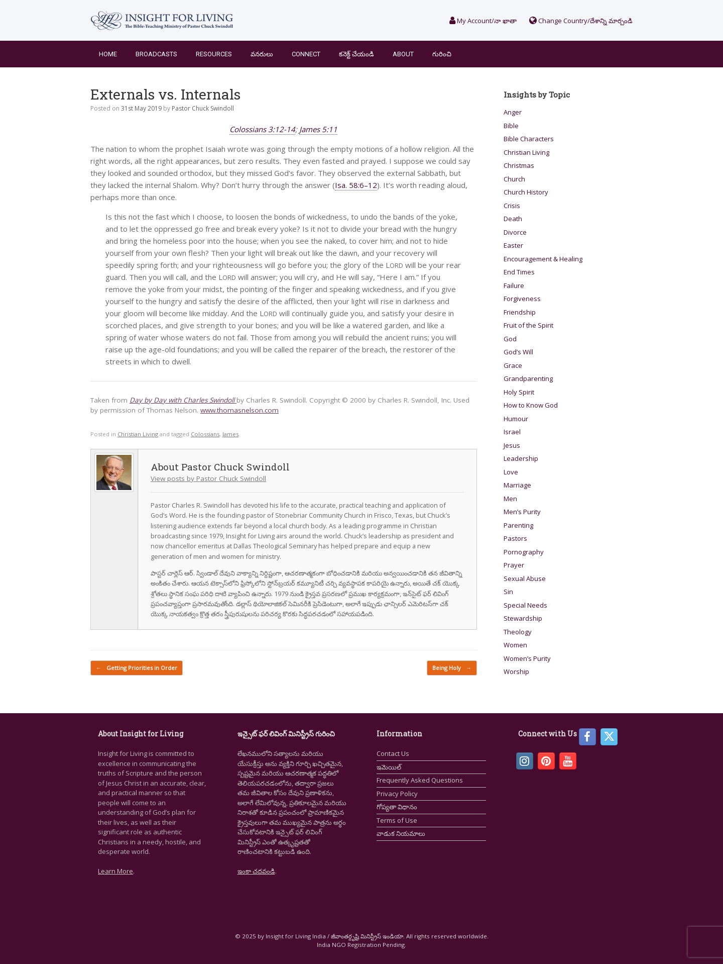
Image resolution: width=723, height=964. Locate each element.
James (230, 434)
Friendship (520, 312)
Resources (214, 54)
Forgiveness (522, 298)
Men (510, 498)
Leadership (521, 458)
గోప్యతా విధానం (397, 806)
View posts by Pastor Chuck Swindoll (208, 478)
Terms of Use (397, 820)
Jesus (512, 445)
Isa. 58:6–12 (356, 185)
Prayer (514, 564)
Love (511, 471)
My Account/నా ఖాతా (483, 20)
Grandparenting (528, 378)
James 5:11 (318, 129)
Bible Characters (529, 138)
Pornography (524, 551)
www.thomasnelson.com (239, 410)
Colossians (205, 434)
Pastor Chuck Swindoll (203, 108)
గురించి (441, 54)
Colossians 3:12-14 (262, 129)
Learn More (115, 871)
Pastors (515, 538)
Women (515, 644)
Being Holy (451, 668)
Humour (516, 418)
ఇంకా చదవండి (256, 871)
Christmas (519, 165)
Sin (508, 591)
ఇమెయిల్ (389, 767)
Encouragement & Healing (543, 258)
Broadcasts (156, 54)
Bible (511, 125)
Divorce (515, 232)
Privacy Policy (397, 793)
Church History (526, 192)
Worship (516, 671)
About (403, 54)
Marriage (517, 485)
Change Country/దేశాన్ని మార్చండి (581, 20)
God (510, 338)
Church (514, 178)
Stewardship (523, 618)
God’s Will (518, 351)
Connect (306, 54)
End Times (519, 271)
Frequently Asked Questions (420, 780)
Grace (513, 365)
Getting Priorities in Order (136, 668)
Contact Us (393, 753)
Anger (513, 112)
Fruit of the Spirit (528, 325)
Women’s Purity (527, 658)
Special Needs (525, 605)
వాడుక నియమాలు (401, 833)
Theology (518, 631)
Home (108, 54)
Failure (514, 285)
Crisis (512, 205)
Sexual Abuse (525, 578)
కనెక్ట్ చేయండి (356, 54)
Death (513, 218)
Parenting (518, 525)
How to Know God (531, 405)
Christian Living (137, 434)
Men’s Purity (522, 511)
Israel (512, 431)
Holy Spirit (519, 392)
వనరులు (262, 54)
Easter (513, 245)
